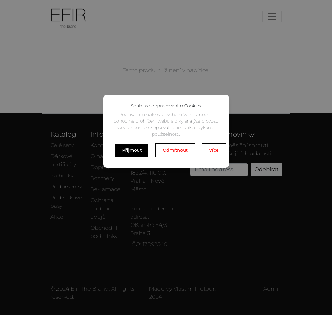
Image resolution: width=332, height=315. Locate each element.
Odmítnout (175, 150)
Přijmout (132, 150)
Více (214, 150)
